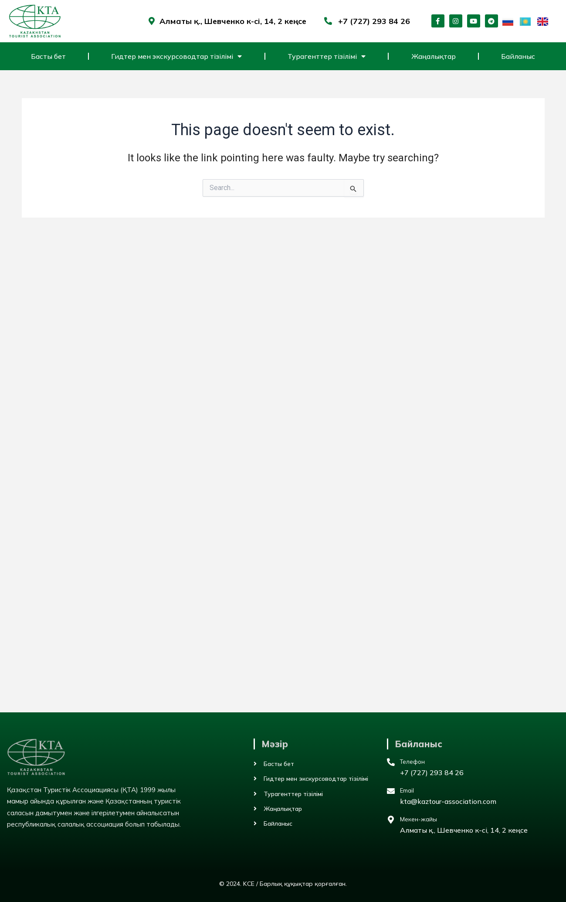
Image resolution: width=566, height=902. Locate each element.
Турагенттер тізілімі (327, 56)
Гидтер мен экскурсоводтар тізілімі (176, 56)
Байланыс (518, 56)
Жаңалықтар (433, 56)
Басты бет (48, 56)
